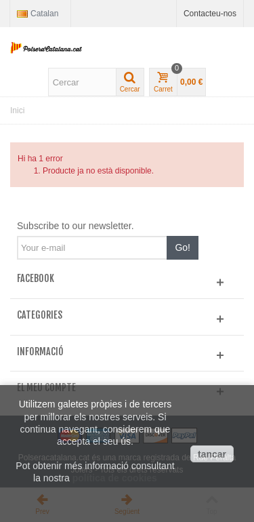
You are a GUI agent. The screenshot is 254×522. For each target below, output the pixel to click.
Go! (182, 247)
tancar (212, 454)
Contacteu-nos (210, 13)
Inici (17, 110)
